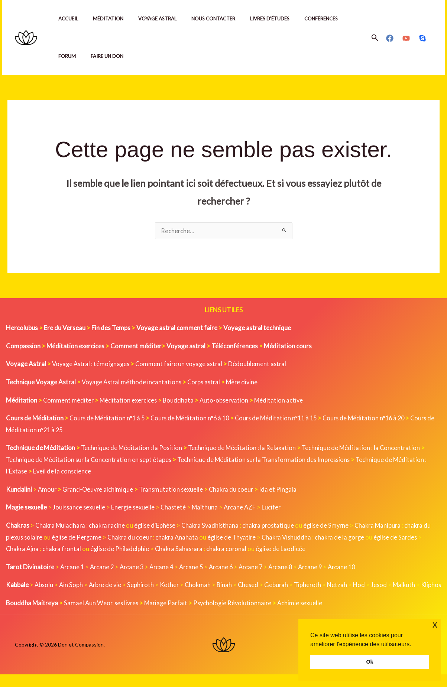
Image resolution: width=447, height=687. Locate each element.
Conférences (337, 19)
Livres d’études (283, 19)
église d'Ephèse (158, 526)
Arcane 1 (72, 568)
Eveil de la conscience (63, 472)
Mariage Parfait (169, 615)
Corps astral (207, 383)
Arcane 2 (103, 568)
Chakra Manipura (387, 526)
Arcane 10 (352, 568)
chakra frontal (68, 549)
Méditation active (282, 401)
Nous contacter (224, 19)
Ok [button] (369, 662)
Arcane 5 (196, 568)
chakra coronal (237, 549)
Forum (68, 56)
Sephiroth (143, 585)
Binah (229, 585)
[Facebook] (389, 38)
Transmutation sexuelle (174, 490)
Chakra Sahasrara (188, 549)
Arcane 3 (134, 568)
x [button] (435, 624)
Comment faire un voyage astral (183, 364)
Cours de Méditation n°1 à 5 (108, 419)
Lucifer (275, 508)
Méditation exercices (129, 401)
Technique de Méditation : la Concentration (364, 448)
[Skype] (422, 38)
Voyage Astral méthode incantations (133, 383)
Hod (366, 585)
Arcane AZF (243, 508)
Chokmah (201, 585)
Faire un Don (111, 56)
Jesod (386, 585)
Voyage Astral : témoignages (92, 364)
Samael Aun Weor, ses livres (102, 615)
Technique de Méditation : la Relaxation (243, 448)
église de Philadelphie (128, 549)
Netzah (344, 585)
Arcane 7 (257, 568)
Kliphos (16, 597)
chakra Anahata (189, 538)
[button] (375, 38)
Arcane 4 (165, 568)
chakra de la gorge (357, 538)
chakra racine (109, 526)
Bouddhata (179, 401)
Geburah (282, 585)
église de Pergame (86, 538)
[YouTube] (406, 38)
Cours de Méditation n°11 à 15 (282, 419)
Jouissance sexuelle (79, 508)
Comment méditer (68, 401)
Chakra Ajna (28, 549)
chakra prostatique (274, 526)
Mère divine (246, 383)
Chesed (253, 585)
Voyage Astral (165, 19)
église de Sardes (414, 538)
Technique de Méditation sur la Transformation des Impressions (268, 460)
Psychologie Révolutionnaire (238, 615)
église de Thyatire (246, 538)
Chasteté (176, 508)
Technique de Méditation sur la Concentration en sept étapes (90, 460)
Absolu (44, 585)
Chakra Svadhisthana (214, 526)
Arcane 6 (226, 568)
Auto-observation (226, 401)
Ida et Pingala (283, 490)
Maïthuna (208, 508)
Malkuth (412, 585)
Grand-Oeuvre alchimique (99, 490)
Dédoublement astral (263, 364)
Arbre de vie (107, 585)
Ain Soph (72, 585)
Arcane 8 (288, 568)
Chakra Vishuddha (302, 538)
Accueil (70, 19)
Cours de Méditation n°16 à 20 (374, 419)
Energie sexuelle (134, 508)
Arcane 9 (319, 568)
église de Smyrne (334, 526)
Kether (172, 585)
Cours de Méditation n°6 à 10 (193, 419)
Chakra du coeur (235, 490)
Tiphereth (314, 585)
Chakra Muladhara (61, 526)
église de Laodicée (292, 549)
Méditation (112, 19)
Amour (47, 490)
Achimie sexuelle (306, 615)
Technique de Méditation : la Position (132, 448)
